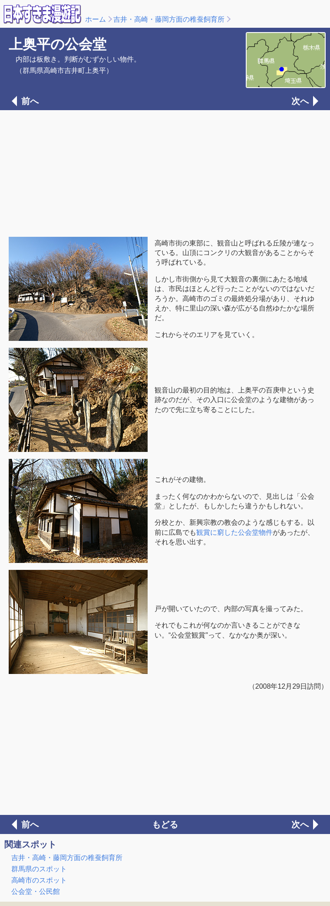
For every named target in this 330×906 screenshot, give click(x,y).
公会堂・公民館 (35, 891)
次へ (300, 101)
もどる (165, 824)
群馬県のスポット (39, 869)
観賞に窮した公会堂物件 (234, 532)
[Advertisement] (165, 172)
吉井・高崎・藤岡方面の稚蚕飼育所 (168, 19)
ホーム (95, 19)
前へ (30, 101)
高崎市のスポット (39, 880)
